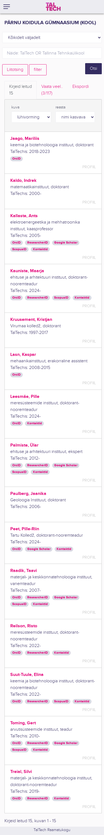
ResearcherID (37, 243)
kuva (15, 107)
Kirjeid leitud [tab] (20, 90)
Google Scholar (65, 243)
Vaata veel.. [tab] (52, 90)
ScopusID (19, 249)
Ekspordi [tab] (80, 86)
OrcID (16, 159)
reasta (60, 107)
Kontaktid (40, 249)
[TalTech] (53, 6)
